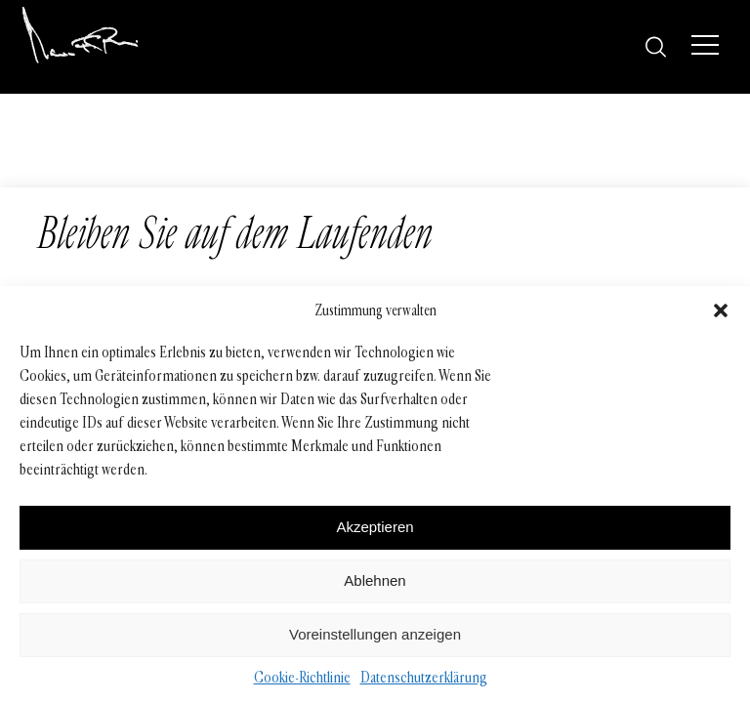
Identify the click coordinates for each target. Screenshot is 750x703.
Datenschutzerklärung (423, 677)
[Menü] (705, 45)
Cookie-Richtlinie (302, 677)
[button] (720, 310)
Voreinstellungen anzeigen (375, 634)
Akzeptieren (374, 526)
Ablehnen (374, 580)
